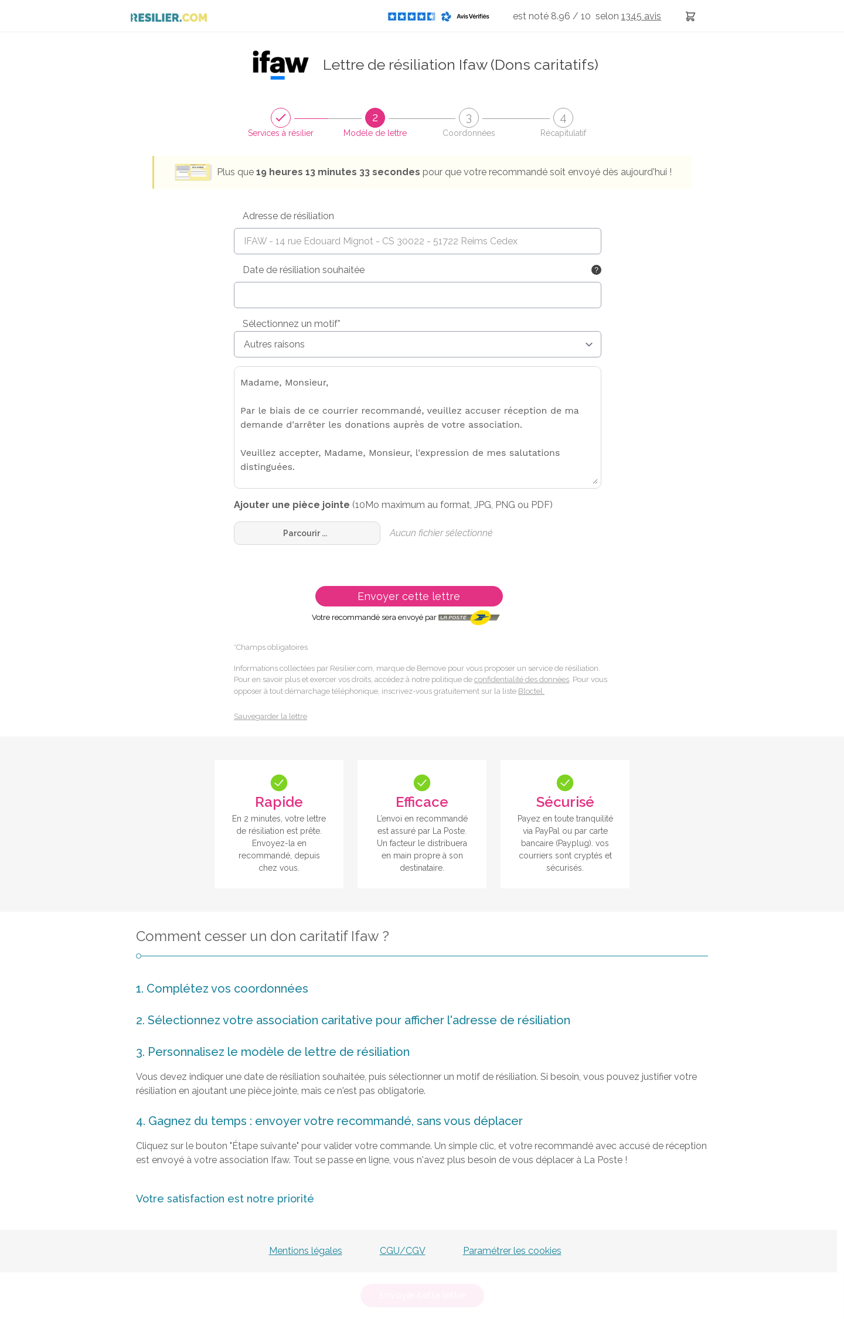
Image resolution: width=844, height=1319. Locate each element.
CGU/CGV (403, 1250)
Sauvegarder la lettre (270, 716)
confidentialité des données (521, 679)
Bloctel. (531, 691)
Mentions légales (305, 1250)
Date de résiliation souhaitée (304, 269)
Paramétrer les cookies (512, 1250)
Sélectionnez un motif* (292, 323)
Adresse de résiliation (288, 215)
